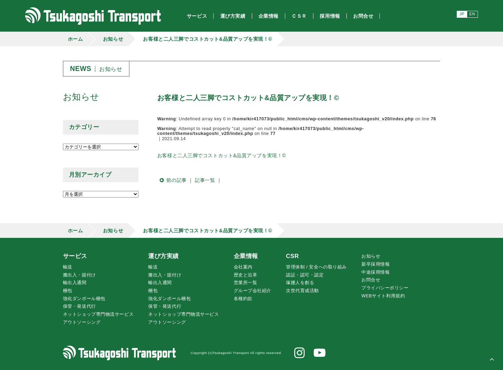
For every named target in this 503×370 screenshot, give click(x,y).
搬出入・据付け (79, 275)
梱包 (67, 290)
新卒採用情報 (375, 264)
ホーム (75, 39)
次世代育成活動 (302, 290)
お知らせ (113, 39)
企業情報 (246, 256)
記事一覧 (205, 180)
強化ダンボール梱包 (84, 298)
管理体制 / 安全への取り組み (316, 267)
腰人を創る (300, 282)
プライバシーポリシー (385, 287)
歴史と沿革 (245, 275)
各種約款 (243, 298)
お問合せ (370, 280)
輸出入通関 (75, 282)
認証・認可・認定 (305, 275)
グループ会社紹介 (252, 290)
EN (472, 14)
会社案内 (243, 267)
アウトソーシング (82, 322)
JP (462, 14)
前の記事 (172, 180)
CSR (292, 256)
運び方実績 (163, 256)
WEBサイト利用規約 (383, 295)
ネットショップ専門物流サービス (98, 314)
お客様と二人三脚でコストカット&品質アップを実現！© (207, 39)
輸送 (67, 267)
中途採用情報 (375, 272)
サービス (75, 256)
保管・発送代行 (79, 306)
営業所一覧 (245, 282)
